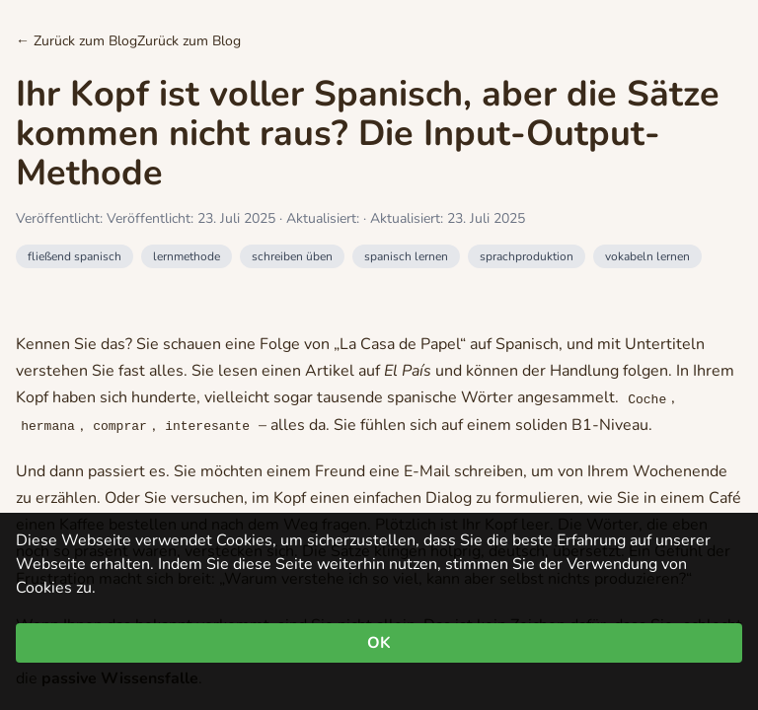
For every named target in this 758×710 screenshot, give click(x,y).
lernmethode (186, 256)
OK (379, 643)
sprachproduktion (526, 256)
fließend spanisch (74, 256)
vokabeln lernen (647, 256)
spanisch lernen (406, 256)
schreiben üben (292, 256)
